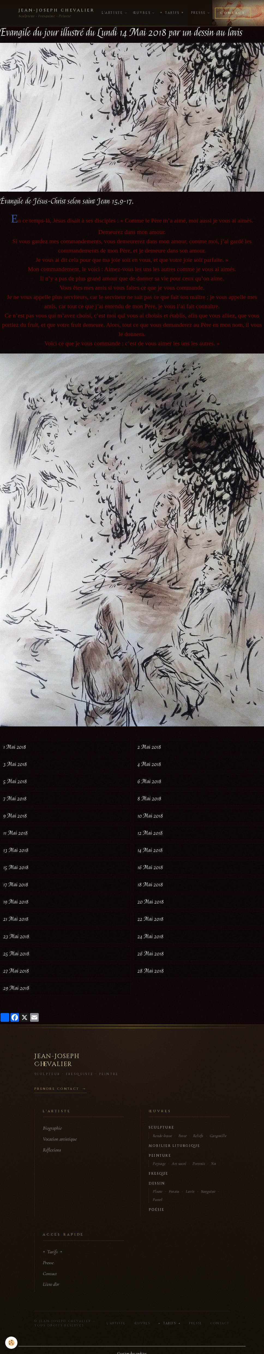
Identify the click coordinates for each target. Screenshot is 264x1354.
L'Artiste (114, 13)
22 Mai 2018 (150, 919)
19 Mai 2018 (16, 902)
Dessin (157, 1183)
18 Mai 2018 (150, 884)
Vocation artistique (60, 1139)
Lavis (190, 1191)
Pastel (157, 1199)
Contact (232, 13)
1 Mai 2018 (14, 747)
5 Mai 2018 (15, 781)
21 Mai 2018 (16, 919)
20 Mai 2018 (150, 902)
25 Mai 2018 (16, 954)
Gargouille (218, 1135)
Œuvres (143, 13)
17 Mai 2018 (15, 884)
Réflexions (52, 1150)
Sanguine (208, 1191)
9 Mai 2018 (15, 816)
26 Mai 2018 (150, 954)
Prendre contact (56, 1089)
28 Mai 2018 (150, 971)
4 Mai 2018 (149, 764)
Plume (158, 1191)
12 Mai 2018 (150, 833)
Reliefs (198, 1135)
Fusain (174, 1191)
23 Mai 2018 (16, 936)
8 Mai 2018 (149, 798)
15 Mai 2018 (16, 867)
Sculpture (161, 1127)
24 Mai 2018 (150, 936)
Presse (200, 13)
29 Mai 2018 (16, 988)
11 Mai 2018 (15, 833)
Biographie (52, 1128)
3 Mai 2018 (15, 764)
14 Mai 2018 (150, 850)
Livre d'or (51, 1284)
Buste (182, 1135)
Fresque (158, 1173)
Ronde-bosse (162, 1135)
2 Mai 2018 (149, 747)
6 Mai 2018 (149, 781)
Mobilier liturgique (174, 1146)
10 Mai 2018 (150, 816)
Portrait (199, 1163)
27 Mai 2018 (16, 971)
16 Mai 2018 (150, 867)
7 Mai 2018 (15, 798)
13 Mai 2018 (16, 850)
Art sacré (179, 1163)
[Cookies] (11, 1343)
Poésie (156, 1209)
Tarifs (172, 13)
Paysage (159, 1163)
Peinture (160, 1155)
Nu (213, 1163)
